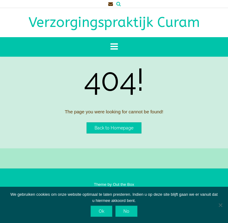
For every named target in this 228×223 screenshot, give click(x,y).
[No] (220, 205)
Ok (101, 211)
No (126, 211)
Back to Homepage (114, 127)
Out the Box (123, 184)
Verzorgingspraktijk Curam (114, 22)
